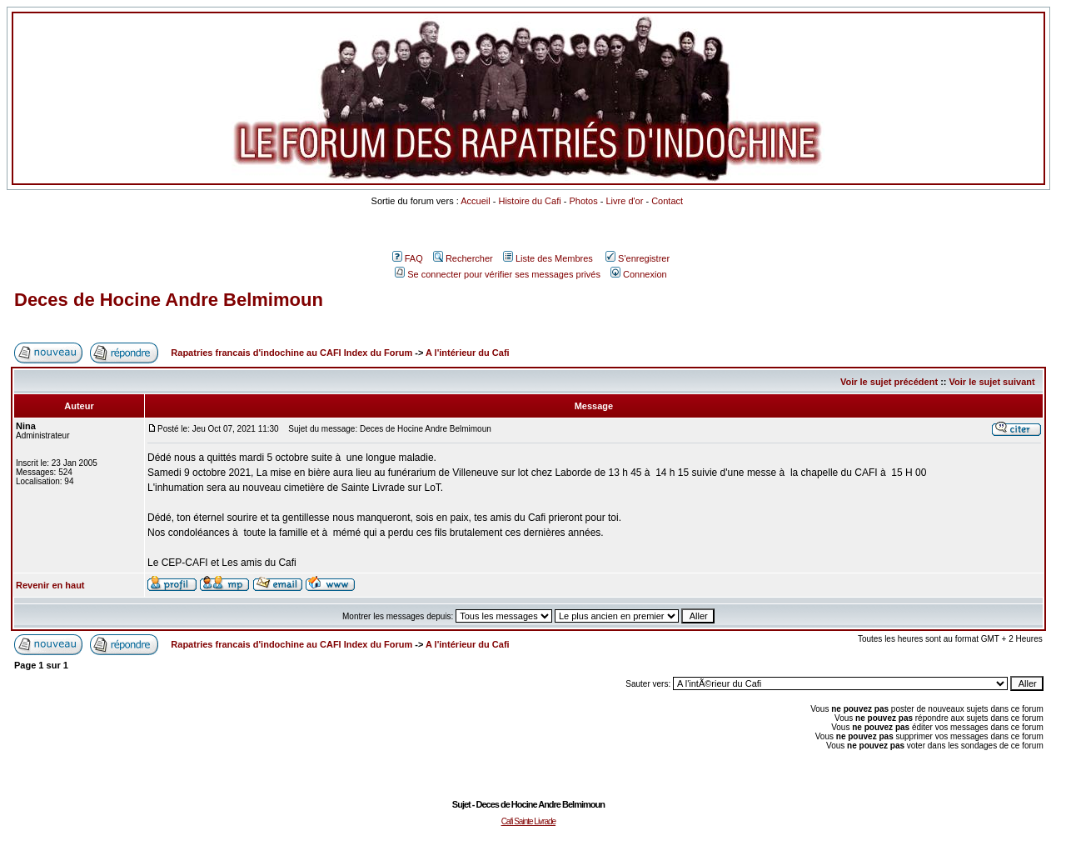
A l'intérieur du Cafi (468, 353)
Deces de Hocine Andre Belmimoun (168, 299)
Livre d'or (624, 201)
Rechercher (463, 258)
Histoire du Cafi (529, 201)
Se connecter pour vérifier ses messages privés (497, 274)
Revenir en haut (50, 585)
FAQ (407, 258)
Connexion (638, 274)
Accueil (475, 201)
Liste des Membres (548, 258)
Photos (583, 201)
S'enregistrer (637, 258)
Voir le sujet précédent (889, 382)
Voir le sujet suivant (992, 382)
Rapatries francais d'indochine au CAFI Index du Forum (291, 353)
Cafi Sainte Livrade (528, 821)
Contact (667, 201)
